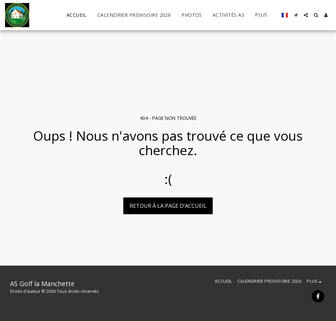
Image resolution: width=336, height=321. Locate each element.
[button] (295, 15)
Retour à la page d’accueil (168, 206)
